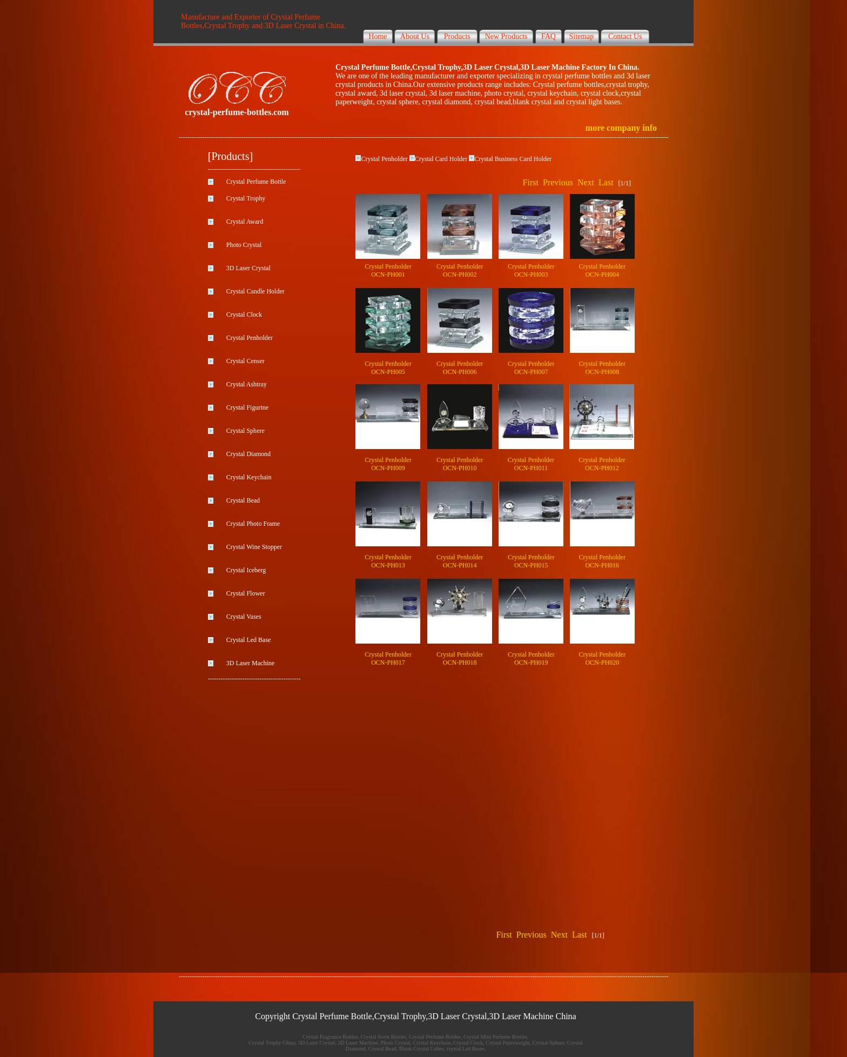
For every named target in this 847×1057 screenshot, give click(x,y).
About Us (414, 36)
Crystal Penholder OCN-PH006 (459, 368)
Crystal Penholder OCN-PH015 (531, 561)
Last (606, 182)
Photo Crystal (244, 245)
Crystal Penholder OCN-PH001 (388, 270)
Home (377, 36)
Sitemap (581, 36)
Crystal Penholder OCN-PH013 (388, 561)
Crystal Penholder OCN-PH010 (459, 464)
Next (585, 182)
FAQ (548, 36)
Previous (558, 182)
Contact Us (625, 36)
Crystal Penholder (384, 159)
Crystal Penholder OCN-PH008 (602, 368)
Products (457, 36)
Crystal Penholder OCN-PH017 (388, 658)
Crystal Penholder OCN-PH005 (388, 368)
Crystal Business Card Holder (513, 159)
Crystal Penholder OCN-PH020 (602, 658)
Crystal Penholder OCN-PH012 (602, 464)
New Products (506, 36)
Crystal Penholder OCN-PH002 (459, 270)
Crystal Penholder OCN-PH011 (531, 464)
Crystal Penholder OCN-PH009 (388, 464)
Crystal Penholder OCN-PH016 (602, 561)
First (531, 182)
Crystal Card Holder (441, 159)
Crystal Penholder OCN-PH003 (531, 270)
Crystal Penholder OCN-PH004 (602, 270)
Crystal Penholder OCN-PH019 (531, 658)
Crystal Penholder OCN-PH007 (531, 368)
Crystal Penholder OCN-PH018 (459, 658)
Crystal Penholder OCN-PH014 (459, 561)
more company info (621, 127)
